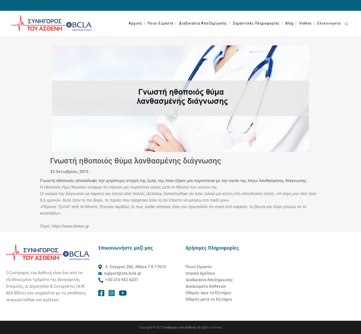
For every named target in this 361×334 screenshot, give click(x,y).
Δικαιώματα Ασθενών (206, 286)
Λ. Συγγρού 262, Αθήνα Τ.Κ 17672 (135, 266)
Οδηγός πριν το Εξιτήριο (208, 292)
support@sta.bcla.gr (122, 273)
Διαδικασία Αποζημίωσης (209, 279)
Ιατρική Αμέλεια (200, 273)
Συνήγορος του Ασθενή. (180, 327)
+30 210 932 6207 (121, 279)
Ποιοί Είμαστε (199, 266)
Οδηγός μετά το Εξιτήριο (209, 299)
